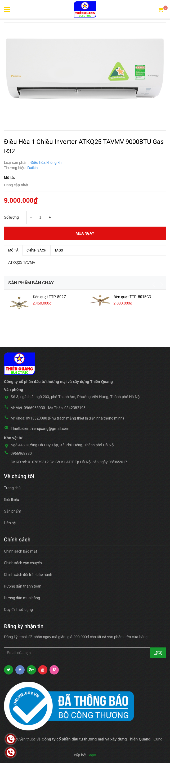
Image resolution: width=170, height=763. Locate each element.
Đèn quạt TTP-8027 (49, 297)
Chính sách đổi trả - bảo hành (28, 574)
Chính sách (36, 250)
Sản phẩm (12, 511)
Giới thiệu (11, 499)
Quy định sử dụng (18, 609)
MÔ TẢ (13, 250)
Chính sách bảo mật (20, 551)
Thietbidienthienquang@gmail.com (40, 428)
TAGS (59, 250)
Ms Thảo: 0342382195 (67, 408)
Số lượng (11, 217)
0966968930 (21, 453)
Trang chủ (12, 488)
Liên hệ (10, 523)
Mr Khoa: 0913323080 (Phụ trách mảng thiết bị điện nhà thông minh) (67, 418)
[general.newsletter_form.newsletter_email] (85, 652)
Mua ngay (85, 233)
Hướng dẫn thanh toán (22, 586)
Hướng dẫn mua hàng (22, 598)
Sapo (91, 755)
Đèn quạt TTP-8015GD (132, 297)
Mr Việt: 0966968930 (28, 408)
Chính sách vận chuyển (23, 563)
